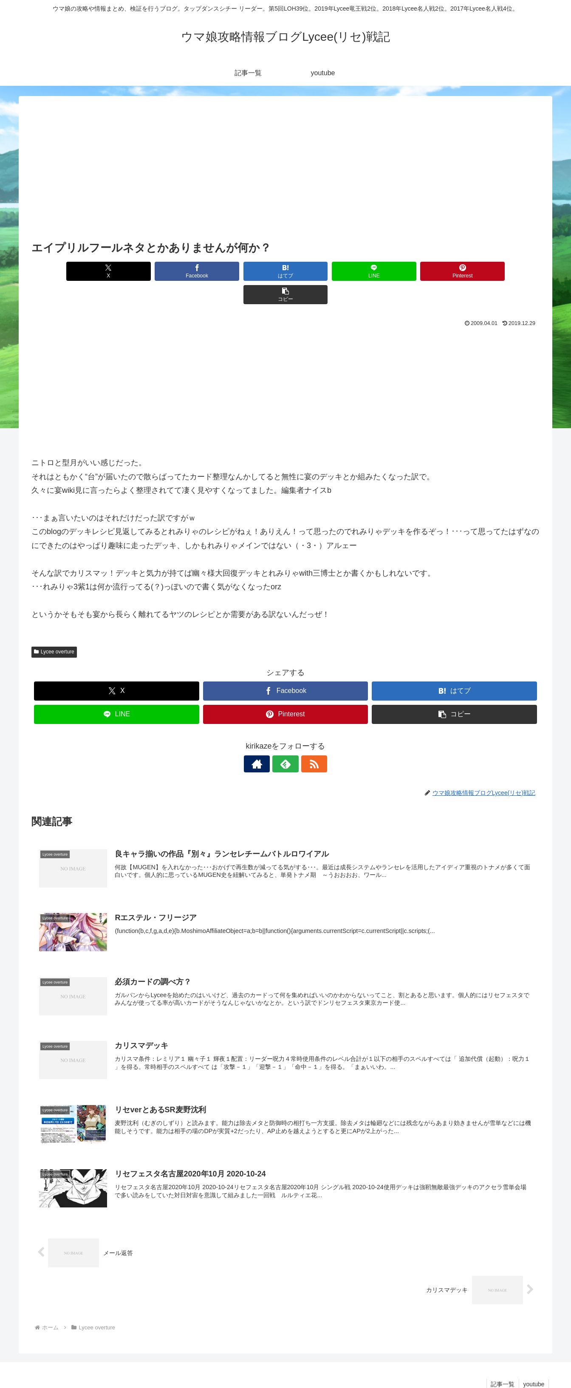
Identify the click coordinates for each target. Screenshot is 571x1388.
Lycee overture (54, 628)
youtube (533, 1361)
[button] (499, 271)
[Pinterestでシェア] (413, 271)
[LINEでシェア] (328, 271)
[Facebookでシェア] (157, 271)
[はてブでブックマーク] (242, 271)
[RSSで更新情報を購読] (305, 740)
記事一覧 (502, 1361)
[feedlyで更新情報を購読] (285, 740)
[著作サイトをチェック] (265, 740)
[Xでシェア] (72, 271)
